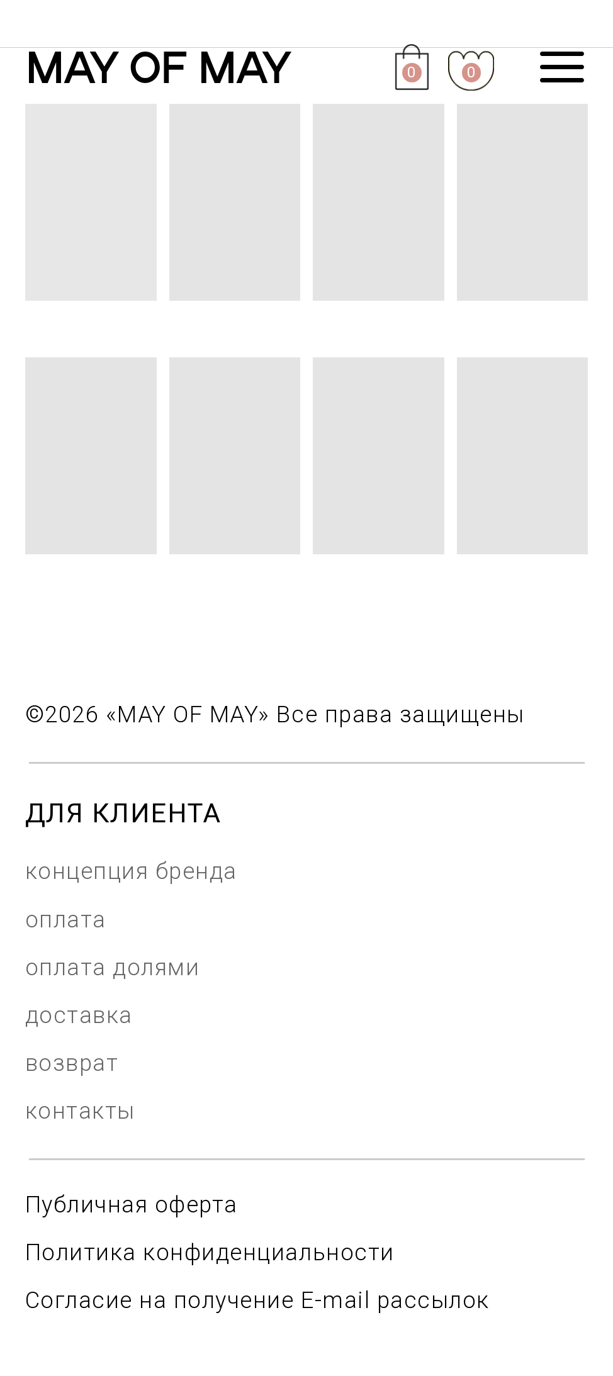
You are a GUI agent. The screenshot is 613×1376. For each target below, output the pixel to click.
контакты (80, 1110)
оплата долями (112, 967)
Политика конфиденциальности (210, 1252)
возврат (72, 1063)
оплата (65, 919)
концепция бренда (131, 871)
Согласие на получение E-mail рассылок (257, 1300)
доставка (79, 1015)
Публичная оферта (131, 1204)
